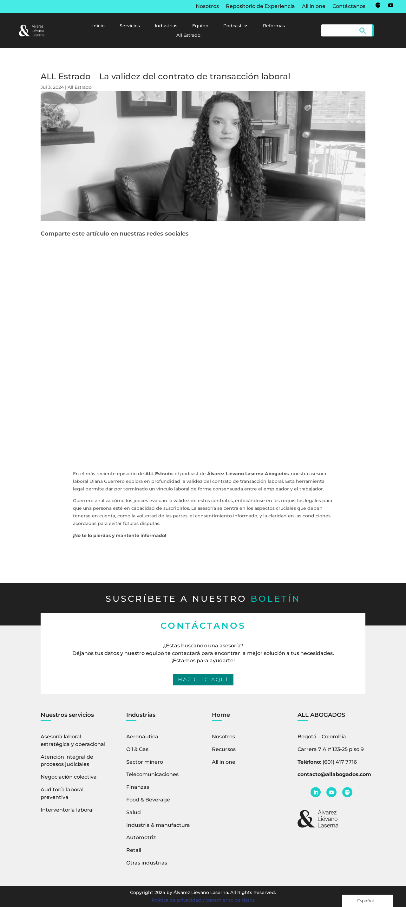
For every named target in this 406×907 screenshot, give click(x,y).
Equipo (200, 26)
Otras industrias (146, 863)
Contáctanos (348, 6)
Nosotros (207, 6)
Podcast (232, 26)
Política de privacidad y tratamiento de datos (203, 900)
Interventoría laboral (67, 810)
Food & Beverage (148, 800)
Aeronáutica (142, 737)
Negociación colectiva (69, 777)
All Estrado (188, 35)
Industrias (166, 26)
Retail (133, 850)
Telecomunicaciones (152, 774)
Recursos (224, 749)
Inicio (98, 26)
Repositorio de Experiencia (260, 6)
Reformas (274, 26)
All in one (313, 6)
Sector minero (144, 762)
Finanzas (137, 787)
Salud (133, 812)
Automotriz (141, 837)
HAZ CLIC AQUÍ (203, 680)
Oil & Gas (137, 749)
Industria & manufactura (158, 825)
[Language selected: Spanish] (367, 901)
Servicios (130, 26)
